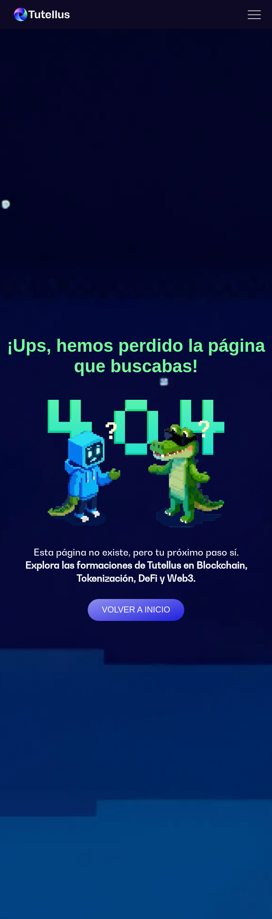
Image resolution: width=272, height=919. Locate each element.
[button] (254, 14)
